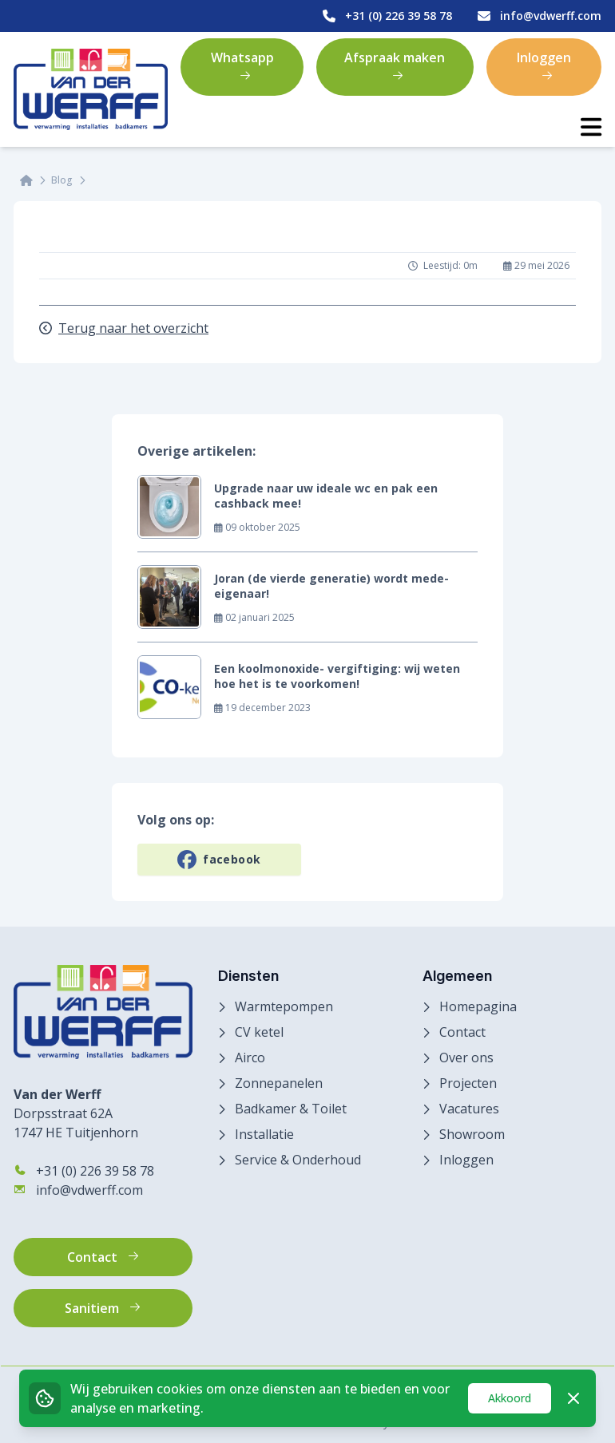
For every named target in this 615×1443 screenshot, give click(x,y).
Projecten (468, 1083)
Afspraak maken (394, 65)
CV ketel (259, 1032)
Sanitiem (103, 1308)
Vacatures (469, 1108)
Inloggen (544, 65)
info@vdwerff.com (78, 1190)
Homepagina (478, 1006)
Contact (462, 1032)
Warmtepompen (284, 1006)
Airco (250, 1057)
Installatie (264, 1134)
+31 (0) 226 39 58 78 (84, 1171)
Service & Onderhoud (298, 1159)
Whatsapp (242, 65)
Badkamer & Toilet (291, 1108)
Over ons (466, 1057)
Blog (62, 180)
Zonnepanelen (279, 1083)
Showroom (472, 1134)
